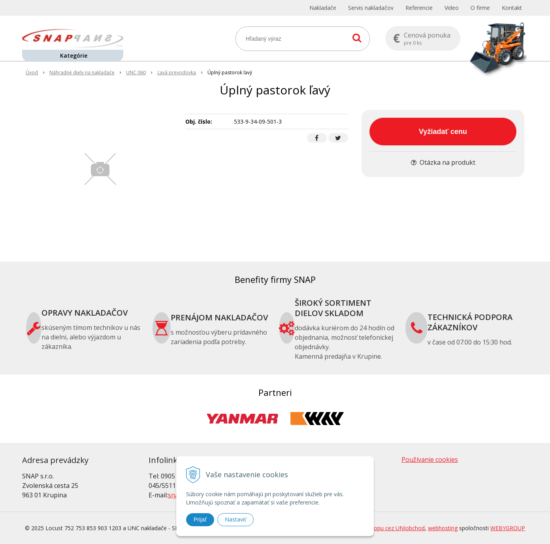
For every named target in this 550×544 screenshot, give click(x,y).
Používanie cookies (429, 459)
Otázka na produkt (443, 162)
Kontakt (512, 7)
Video (452, 7)
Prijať (200, 519)
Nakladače (322, 7)
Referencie (419, 7)
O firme (480, 7)
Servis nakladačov (371, 7)
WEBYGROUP (507, 528)
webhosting (443, 528)
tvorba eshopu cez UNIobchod (386, 528)
